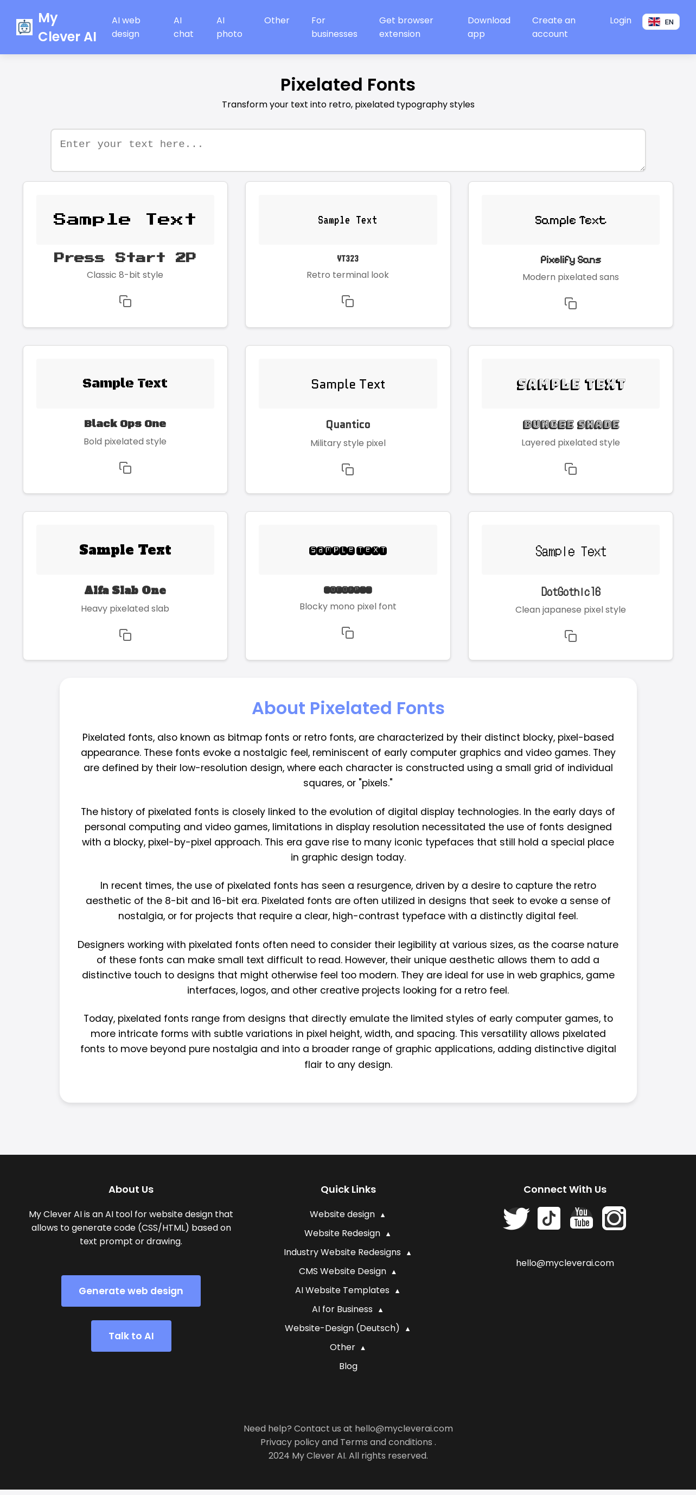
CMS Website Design (342, 1276)
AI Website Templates (342, 1295)
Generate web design (131, 1296)
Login (620, 20)
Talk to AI (131, 1341)
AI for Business (342, 1314)
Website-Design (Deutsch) (342, 1333)
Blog (348, 1371)
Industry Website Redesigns (342, 1257)
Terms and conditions (386, 1447)
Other (277, 20)
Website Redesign (342, 1238)
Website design (342, 1219)
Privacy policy (290, 1447)
